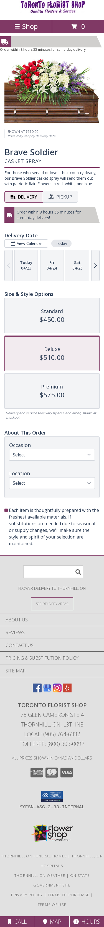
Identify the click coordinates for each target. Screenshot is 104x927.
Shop (26, 26)
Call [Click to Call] (17, 921)
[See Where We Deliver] (52, 603)
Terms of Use (52, 904)
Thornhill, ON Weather (39, 875)
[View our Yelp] (67, 690)
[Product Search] (53, 571)
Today (61, 243)
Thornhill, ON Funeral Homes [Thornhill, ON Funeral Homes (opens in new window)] (34, 856)
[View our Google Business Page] (47, 690)
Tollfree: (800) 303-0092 (52, 744)
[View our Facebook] (37, 690)
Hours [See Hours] (86, 921)
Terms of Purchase (69, 894)
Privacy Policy (27, 894)
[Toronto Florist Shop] (52, 11)
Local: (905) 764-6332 (52, 734)
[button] (52, 796)
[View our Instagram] (57, 690)
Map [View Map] (52, 921)
